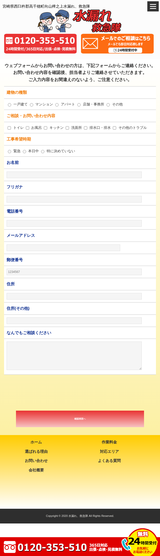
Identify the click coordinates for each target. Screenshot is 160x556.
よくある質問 (109, 460)
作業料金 (109, 442)
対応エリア (109, 451)
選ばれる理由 (36, 451)
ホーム (36, 442)
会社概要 (36, 470)
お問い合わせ (36, 460)
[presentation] (80, 393)
